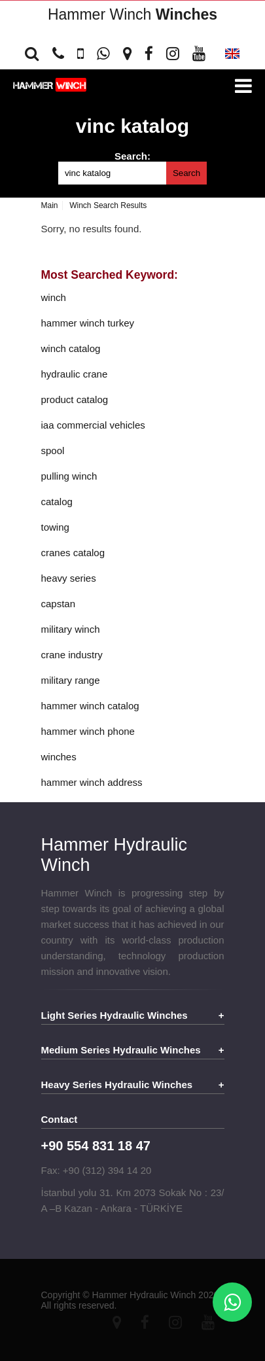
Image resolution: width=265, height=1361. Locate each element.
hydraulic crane (74, 374)
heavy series (68, 578)
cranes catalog (73, 552)
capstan (58, 603)
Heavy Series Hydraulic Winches (117, 1084)
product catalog (75, 399)
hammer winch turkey (88, 322)
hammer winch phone (88, 731)
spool (53, 450)
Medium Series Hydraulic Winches (121, 1049)
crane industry (72, 654)
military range (70, 680)
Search (186, 173)
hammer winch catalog (90, 705)
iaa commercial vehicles (93, 425)
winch (53, 297)
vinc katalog (132, 126)
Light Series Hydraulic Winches (114, 1015)
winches (59, 756)
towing (55, 527)
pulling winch (69, 476)
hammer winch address (92, 782)
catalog (57, 501)
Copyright (60, 1295)
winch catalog (71, 348)
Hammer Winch (132, 14)
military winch (70, 629)
